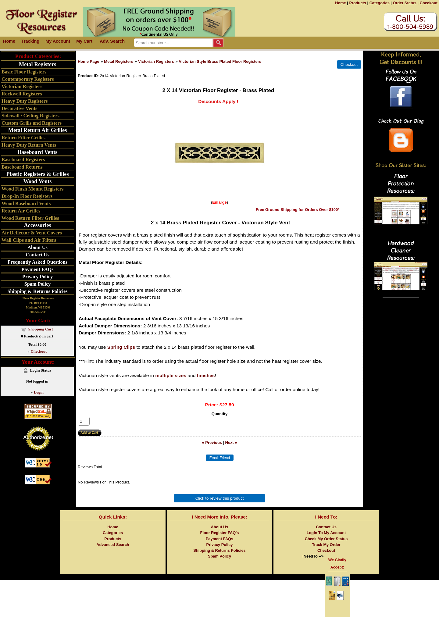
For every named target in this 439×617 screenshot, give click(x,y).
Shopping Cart (40, 329)
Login (39, 392)
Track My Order (326, 544)
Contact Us (37, 254)
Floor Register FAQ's (219, 532)
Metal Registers (118, 61)
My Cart (84, 41)
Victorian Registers (156, 61)
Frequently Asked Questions (37, 262)
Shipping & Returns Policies (37, 291)
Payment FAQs (37, 269)
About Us (37, 247)
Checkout (428, 3)
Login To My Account (326, 532)
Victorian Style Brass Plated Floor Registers (220, 61)
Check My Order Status (326, 539)
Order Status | (406, 3)
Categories (379, 3)
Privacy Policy (37, 276)
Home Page (88, 61)
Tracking (30, 41)
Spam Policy (37, 284)
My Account (57, 41)
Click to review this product (219, 498)
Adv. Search (112, 41)
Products (357, 3)
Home (340, 3)
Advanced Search (112, 544)
